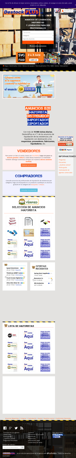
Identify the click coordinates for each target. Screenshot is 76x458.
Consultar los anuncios (28, 190)
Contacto (31, 432)
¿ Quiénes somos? (65, 165)
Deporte (18, 270)
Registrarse (31, 438)
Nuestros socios (49, 418)
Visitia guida (63, 167)
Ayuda (40, 418)
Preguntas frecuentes (62, 161)
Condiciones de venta (35, 442)
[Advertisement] (19, 306)
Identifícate (31, 436)
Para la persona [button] (41, 66)
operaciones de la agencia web (36, 453)
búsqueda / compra (37, 184)
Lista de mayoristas (21, 326)
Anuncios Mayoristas (12, 418)
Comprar (23, 418)
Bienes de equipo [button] (29, 66)
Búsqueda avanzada (38, 46)
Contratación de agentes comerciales (65, 171)
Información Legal (34, 440)
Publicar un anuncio (28, 165)
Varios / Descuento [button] (61, 66)
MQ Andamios (39, 283)
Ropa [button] (7, 66)
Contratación (32, 418)
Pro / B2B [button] (50, 66)
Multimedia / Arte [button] (15, 66)
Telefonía (18, 285)
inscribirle (35, 156)
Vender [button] (5, 69)
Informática (19, 275)
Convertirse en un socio (36, 434)
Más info (43, 5)
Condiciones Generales (63, 418)
